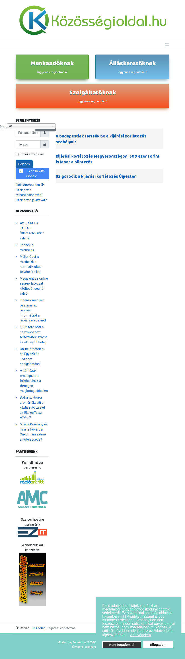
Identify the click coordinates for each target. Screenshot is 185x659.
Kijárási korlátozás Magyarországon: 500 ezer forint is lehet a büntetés (108, 159)
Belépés (24, 164)
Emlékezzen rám (32, 154)
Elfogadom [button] (158, 644)
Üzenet (77, 646)
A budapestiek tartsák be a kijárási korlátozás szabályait (101, 139)
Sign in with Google (32, 173)
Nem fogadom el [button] (121, 644)
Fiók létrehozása (30, 185)
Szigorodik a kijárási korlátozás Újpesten (96, 176)
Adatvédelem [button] (140, 635)
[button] (127, 635)
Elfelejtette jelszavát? (31, 200)
